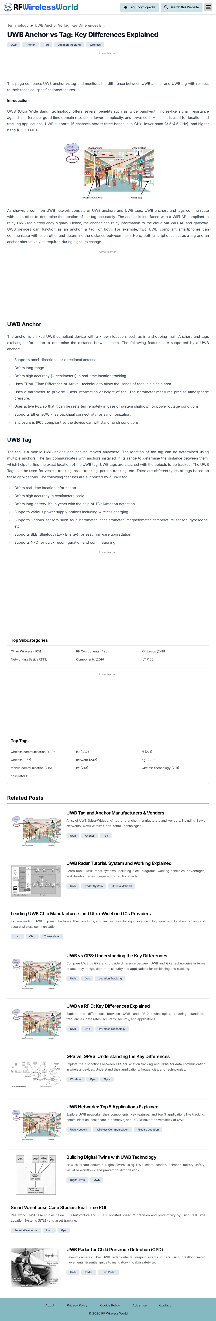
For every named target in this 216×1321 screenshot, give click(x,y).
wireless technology (112, 1028)
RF (41, 7)
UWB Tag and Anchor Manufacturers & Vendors (115, 813)
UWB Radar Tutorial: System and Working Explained (118, 863)
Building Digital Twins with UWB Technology (111, 1157)
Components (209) (90, 659)
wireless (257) (21, 760)
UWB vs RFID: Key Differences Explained (108, 1006)
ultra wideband (122, 886)
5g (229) (148, 760)
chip (32, 936)
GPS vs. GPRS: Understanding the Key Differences (118, 1056)
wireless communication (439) (33, 752)
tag (46, 44)
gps (87, 978)
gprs (107, 1079)
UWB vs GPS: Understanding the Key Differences (116, 955)
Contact (165, 1305)
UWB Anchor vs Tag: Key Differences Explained (71, 25)
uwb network (79, 1129)
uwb (14, 44)
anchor (30, 44)
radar (89, 1272)
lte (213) (82, 768)
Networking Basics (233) (29, 659)
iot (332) (82, 752)
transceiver (51, 936)
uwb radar (108, 1272)
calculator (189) (22, 776)
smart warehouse (25, 1230)
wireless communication (112, 1129)
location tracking (69, 44)
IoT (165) (148, 659)
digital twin (77, 1180)
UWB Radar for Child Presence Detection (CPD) (114, 1249)
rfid (87, 1028)
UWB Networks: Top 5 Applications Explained (112, 1106)
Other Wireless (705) (26, 651)
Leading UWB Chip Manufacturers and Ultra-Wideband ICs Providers (81, 913)
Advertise (139, 1305)
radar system (94, 886)
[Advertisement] (108, 66)
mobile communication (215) (31, 768)
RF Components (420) (92, 651)
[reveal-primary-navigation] (208, 7)
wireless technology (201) (160, 768)
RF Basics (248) (153, 651)
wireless (95, 44)
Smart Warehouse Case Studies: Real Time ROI (58, 1207)
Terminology (18, 25)
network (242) (86, 760)
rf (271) (147, 752)
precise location (148, 1129)
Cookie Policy (110, 1305)
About (49, 1305)
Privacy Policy (77, 1305)
